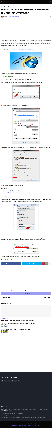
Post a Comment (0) (26, 293)
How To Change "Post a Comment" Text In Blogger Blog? (21, 323)
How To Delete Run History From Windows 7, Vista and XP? (17, 192)
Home (2, 6)
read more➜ (26, 415)
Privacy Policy (37, 425)
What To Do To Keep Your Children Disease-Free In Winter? (18, 320)
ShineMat (23, 423)
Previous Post (6, 297)
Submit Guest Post (28, 425)
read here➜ (42, 417)
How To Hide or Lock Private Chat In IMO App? (19, 329)
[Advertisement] (26, 28)
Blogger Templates (34, 423)
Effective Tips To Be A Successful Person (19, 234)
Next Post (47, 297)
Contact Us (14, 425)
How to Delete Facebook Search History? (12, 190)
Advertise (21, 425)
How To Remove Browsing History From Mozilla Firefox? (22, 49)
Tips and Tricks (7, 6)
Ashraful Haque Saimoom (6, 410)
